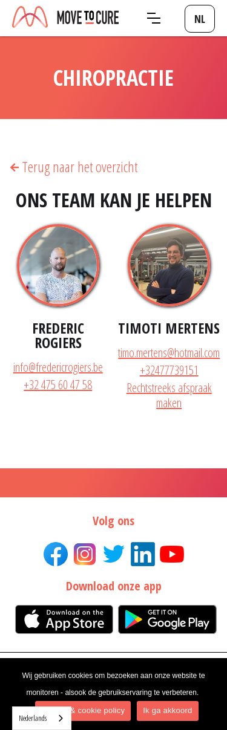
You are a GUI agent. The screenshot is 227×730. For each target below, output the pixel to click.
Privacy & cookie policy (83, 710)
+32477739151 (169, 370)
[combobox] (41, 718)
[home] (65, 18)
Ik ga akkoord (167, 710)
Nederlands (33, 717)
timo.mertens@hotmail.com (169, 352)
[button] (153, 18)
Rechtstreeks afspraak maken (169, 395)
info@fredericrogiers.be (58, 367)
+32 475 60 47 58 (58, 384)
